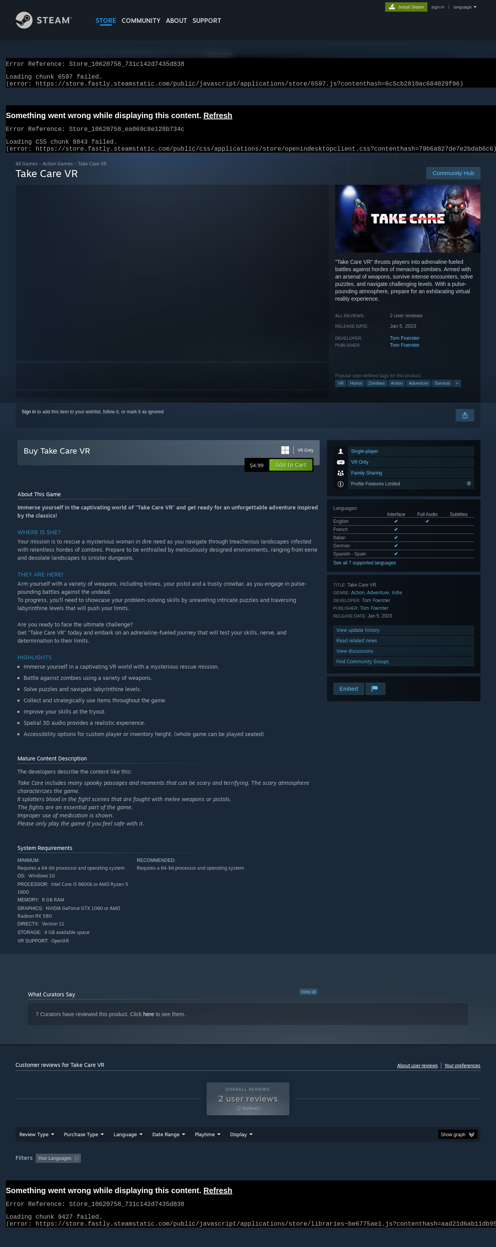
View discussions (354, 660)
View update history (358, 639)
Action (397, 392)
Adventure (418, 392)
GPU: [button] (379, 1173)
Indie (397, 602)
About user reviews (417, 1075)
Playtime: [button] (192, 1173)
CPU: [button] (353, 1173)
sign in (437, 7)
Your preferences (462, 1075)
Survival (442, 392)
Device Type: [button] (413, 1173)
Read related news (356, 650)
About (176, 20)
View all (308, 1001)
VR (341, 392)
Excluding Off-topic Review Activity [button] (133, 1173)
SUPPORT (207, 20)
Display (238, 1149)
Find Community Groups (362, 671)
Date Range (165, 1149)
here (148, 1023)
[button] (291, 474)
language (462, 7)
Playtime (205, 1149)
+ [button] (457, 392)
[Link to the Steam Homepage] (50, 26)
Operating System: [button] (313, 1173)
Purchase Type (81, 1149)
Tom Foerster (405, 347)
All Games (27, 173)
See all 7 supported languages (364, 572)
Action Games (58, 173)
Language (125, 1149)
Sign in (29, 421)
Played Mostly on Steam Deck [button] (248, 1173)
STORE (106, 20)
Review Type (33, 1149)
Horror (356, 392)
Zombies (376, 392)
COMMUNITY (141, 20)
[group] (248, 1173)
